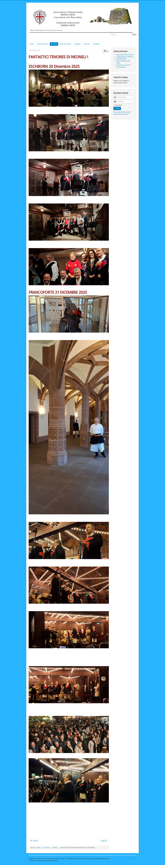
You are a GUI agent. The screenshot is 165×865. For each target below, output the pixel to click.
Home (32, 44)
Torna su (133, 858)
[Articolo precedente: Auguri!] (34, 840)
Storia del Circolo (65, 44)
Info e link (87, 44)
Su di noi (54, 44)
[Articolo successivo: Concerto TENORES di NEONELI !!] (104, 840)
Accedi (117, 108)
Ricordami (118, 105)
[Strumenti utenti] (106, 51)
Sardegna (77, 44)
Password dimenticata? (121, 114)
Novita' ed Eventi (42, 44)
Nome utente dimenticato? (122, 112)
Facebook (96, 44)
